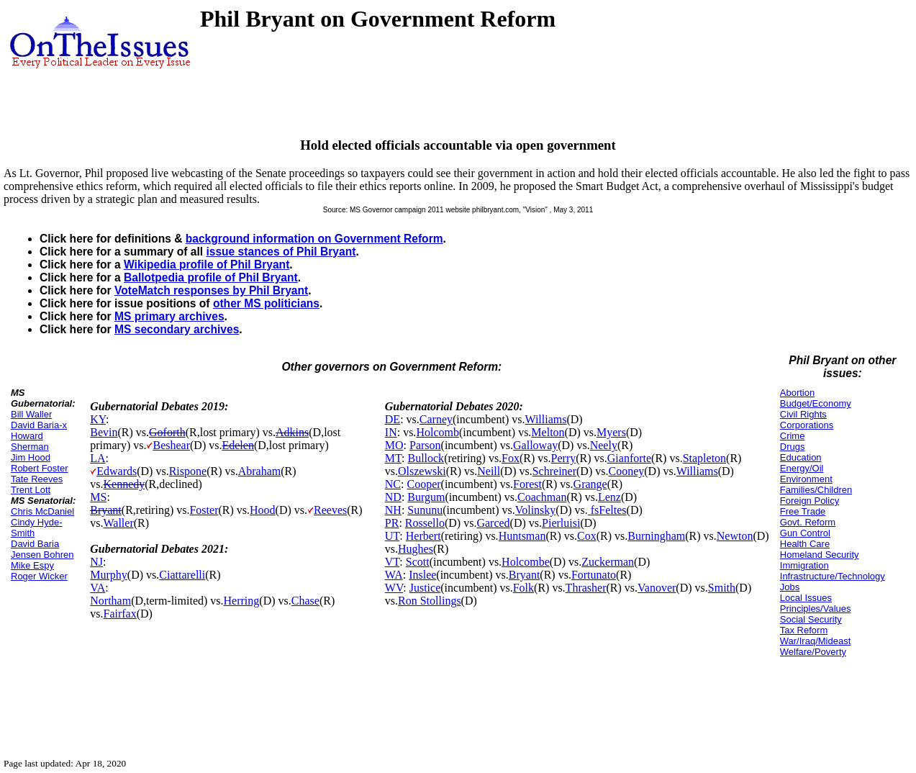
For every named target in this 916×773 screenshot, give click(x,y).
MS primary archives (169, 316)
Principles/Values (815, 608)
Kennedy (124, 484)
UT (392, 536)
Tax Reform (803, 630)
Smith (721, 588)
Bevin (103, 432)
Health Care (805, 543)
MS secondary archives (176, 329)
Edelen (237, 445)
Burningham (656, 536)
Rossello (425, 523)
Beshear (171, 445)
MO (394, 445)
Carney (436, 419)
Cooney (626, 471)
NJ (96, 562)
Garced (492, 523)
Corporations (806, 425)
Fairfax (119, 613)
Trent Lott (30, 489)
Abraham (259, 471)
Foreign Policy (809, 500)
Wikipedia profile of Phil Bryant (206, 264)
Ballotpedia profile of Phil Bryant (211, 277)
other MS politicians (266, 303)
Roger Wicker (39, 576)
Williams (545, 419)
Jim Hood (30, 457)
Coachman (541, 497)
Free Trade (803, 511)
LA (97, 458)
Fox (511, 458)
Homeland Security (819, 554)
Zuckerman (607, 562)
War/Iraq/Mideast (815, 641)
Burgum (426, 497)
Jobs (789, 587)
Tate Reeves (37, 479)
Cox (587, 536)
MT (393, 458)
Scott (418, 562)
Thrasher (586, 588)
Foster (203, 510)
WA (394, 575)
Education (801, 457)
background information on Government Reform (314, 238)
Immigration (804, 565)
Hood (263, 510)
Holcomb (437, 432)
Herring (242, 601)
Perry (563, 458)
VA (97, 588)
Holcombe (526, 562)
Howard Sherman (30, 441)
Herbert (423, 536)
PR (392, 523)
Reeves (330, 510)
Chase (305, 601)
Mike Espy (32, 565)
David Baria (35, 543)
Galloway (535, 445)
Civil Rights (803, 414)
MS (98, 497)
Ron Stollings (429, 601)
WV (394, 588)
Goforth (167, 432)
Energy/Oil (802, 468)
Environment (806, 479)
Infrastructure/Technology (832, 576)
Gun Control (805, 533)
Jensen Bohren (42, 554)
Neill (488, 471)
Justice (425, 588)
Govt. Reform (807, 522)
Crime (792, 435)
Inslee (422, 575)
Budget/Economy (815, 403)
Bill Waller (31, 414)
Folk (523, 588)
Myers (611, 432)
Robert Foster (39, 468)
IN (391, 432)
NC (393, 484)
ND (393, 497)
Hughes (415, 549)
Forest (527, 484)
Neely (603, 445)
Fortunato (593, 575)
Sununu (425, 510)
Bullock (425, 458)
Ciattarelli (182, 575)
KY (98, 419)
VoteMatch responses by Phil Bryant (211, 290)
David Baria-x (39, 425)
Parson (425, 445)
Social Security (811, 619)
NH (393, 510)
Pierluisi (561, 523)
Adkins (292, 432)
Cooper (423, 484)
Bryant (106, 510)
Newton (735, 536)
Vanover (657, 588)
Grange (590, 484)
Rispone (188, 471)
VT (392, 562)
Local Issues (806, 597)
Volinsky (535, 510)
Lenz (609, 497)
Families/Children (816, 489)
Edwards (116, 471)
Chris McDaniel (42, 511)
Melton (547, 432)
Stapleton (704, 458)
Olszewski (422, 471)
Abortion (797, 392)
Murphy (108, 575)
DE (392, 419)
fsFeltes (607, 510)
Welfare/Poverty (813, 651)
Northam (110, 601)
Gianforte (629, 458)
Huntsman (522, 536)
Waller (118, 523)
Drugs (792, 446)
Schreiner (554, 471)
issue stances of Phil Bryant (280, 251)
